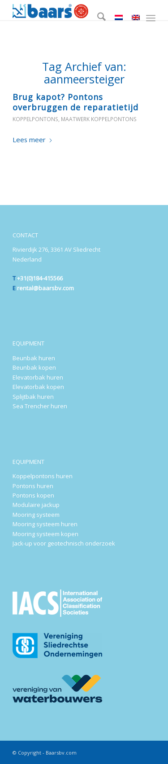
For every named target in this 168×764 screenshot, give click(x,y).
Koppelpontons (35, 119)
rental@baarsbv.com (45, 288)
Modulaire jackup (36, 505)
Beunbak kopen (34, 367)
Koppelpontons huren (43, 476)
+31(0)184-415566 (40, 278)
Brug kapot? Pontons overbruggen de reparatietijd (75, 102)
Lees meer (33, 139)
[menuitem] (97, 18)
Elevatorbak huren (38, 377)
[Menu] (150, 18)
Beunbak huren (34, 358)
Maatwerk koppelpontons (99, 119)
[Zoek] (97, 18)
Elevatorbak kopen (38, 387)
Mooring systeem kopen (45, 534)
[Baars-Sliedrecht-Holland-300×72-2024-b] (70, 10)
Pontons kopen (33, 495)
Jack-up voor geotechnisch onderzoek (64, 543)
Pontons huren (33, 486)
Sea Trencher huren (40, 406)
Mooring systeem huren (45, 524)
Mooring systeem (36, 515)
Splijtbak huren (33, 397)
